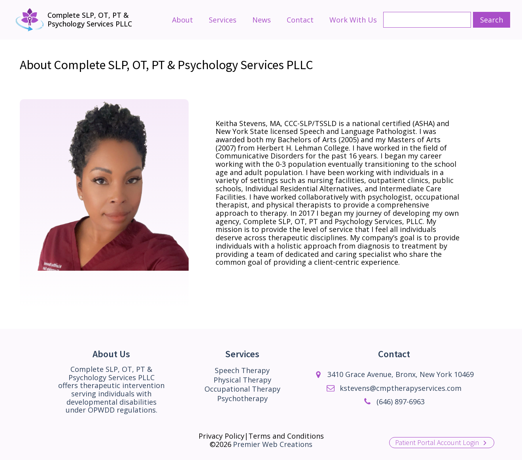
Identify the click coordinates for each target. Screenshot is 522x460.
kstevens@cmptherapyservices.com (400, 388)
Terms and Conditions (286, 436)
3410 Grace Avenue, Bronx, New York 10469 (400, 374)
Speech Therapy (242, 370)
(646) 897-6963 (400, 402)
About (182, 20)
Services (222, 20)
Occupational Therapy (242, 389)
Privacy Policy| (223, 436)
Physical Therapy (242, 380)
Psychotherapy (242, 398)
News (261, 20)
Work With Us (353, 20)
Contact (300, 20)
